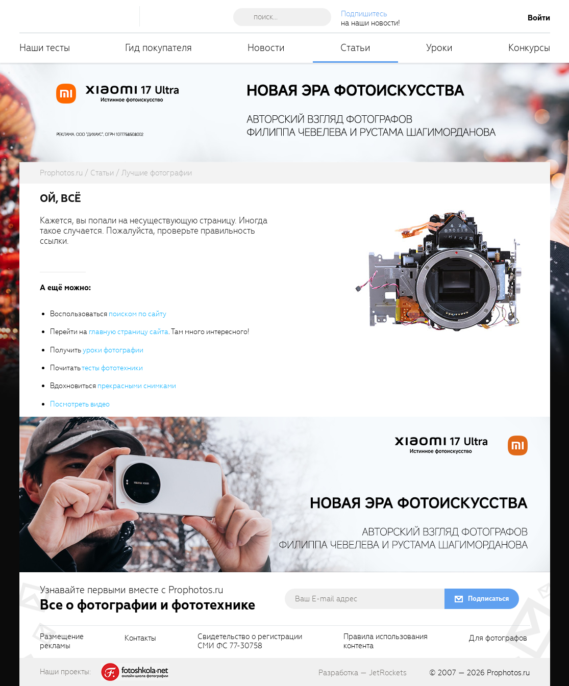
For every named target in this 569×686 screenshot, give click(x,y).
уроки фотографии (113, 350)
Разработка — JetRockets (362, 673)
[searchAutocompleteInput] (286, 17)
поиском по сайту (137, 314)
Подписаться (488, 598)
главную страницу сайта (128, 332)
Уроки (439, 47)
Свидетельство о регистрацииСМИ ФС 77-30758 (249, 641)
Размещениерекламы (62, 641)
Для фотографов (498, 638)
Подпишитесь (364, 14)
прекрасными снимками (136, 386)
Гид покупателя (158, 47)
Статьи (355, 47)
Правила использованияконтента (385, 641)
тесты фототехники (112, 368)
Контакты (140, 638)
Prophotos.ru (508, 673)
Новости (266, 47)
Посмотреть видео (80, 404)
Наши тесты (44, 47)
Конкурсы (529, 47)
